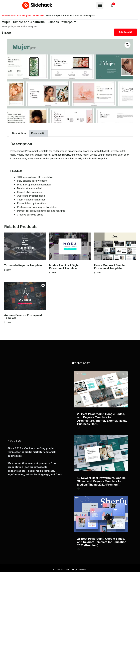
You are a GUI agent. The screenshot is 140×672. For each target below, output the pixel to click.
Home (5, 15)
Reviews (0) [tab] (38, 133)
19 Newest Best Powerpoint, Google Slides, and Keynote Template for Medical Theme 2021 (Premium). (101, 481)
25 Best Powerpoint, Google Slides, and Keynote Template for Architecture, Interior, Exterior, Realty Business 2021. (102, 419)
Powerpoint (38, 15)
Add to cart (125, 32)
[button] (99, 5)
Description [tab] (19, 133)
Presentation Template (20, 15)
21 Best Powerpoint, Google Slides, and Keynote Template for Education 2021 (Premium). (101, 542)
